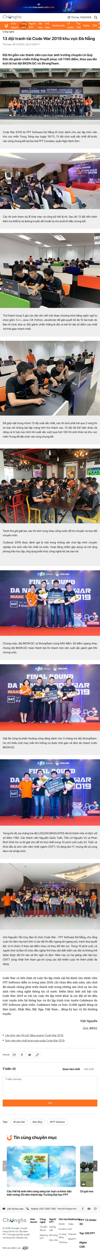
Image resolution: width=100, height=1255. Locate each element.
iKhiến (62, 1224)
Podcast (72, 1234)
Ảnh (70, 1229)
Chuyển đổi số (43, 1228)
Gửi (50, 1103)
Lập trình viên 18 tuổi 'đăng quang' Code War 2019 (34, 1035)
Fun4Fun (63, 1229)
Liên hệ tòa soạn (13, 1208)
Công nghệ (24, 25)
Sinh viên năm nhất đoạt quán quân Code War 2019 (35, 1040)
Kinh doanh (14, 25)
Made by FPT (44, 1237)
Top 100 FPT (87, 1233)
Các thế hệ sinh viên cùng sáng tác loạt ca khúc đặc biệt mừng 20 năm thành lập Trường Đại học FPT (39, 1193)
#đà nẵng (37, 1122)
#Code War (19, 1122)
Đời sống (53, 1235)
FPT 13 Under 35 (70, 25)
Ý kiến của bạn (50, 1086)
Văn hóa (40, 25)
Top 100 (78, 25)
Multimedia (58, 25)
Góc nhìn (53, 1240)
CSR (94, 25)
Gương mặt (52, 1228)
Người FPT (32, 25)
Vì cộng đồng (62, 1236)
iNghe (86, 25)
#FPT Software (57, 1122)
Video (71, 1224)
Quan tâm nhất (71, 1069)
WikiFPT (72, 1239)
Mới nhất (89, 1069)
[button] (95, 1166)
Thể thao (47, 25)
